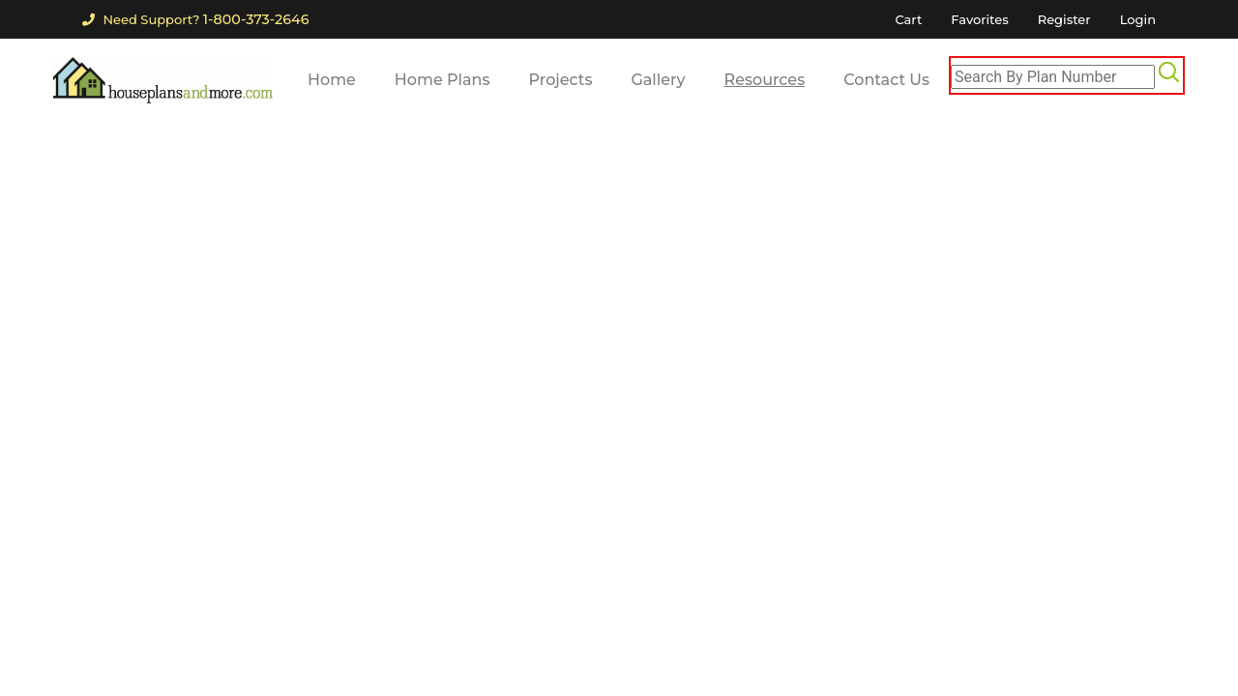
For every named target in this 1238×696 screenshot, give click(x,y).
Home (332, 80)
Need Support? (195, 19)
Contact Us (886, 80)
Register (1064, 19)
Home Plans (442, 80)
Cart (908, 19)
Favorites (979, 19)
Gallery (658, 80)
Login (1138, 19)
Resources (765, 80)
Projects (561, 80)
